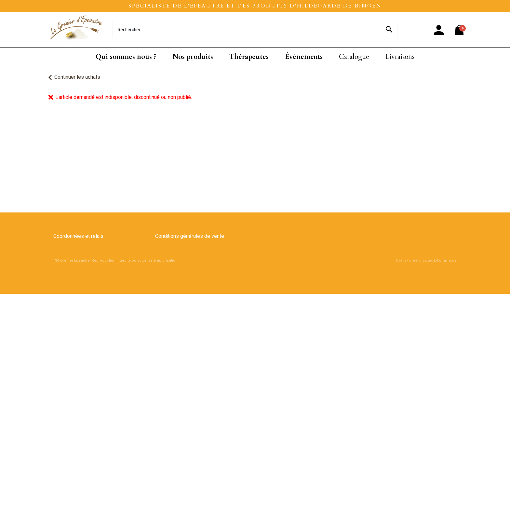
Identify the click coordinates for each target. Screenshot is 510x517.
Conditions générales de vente (189, 236)
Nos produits (193, 56)
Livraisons (399, 56)
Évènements (304, 56)
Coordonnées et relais (78, 236)
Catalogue (354, 56)
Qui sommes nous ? (126, 56)
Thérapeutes (249, 56)
